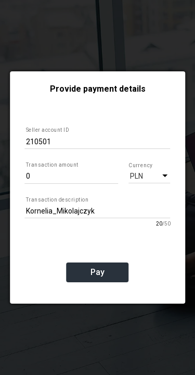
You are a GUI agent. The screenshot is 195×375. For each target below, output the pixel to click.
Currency (140, 165)
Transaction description (57, 200)
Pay (97, 272)
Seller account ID (48, 130)
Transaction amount (52, 165)
